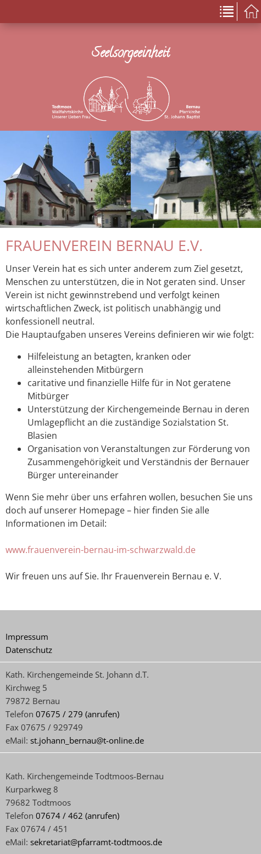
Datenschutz (28, 649)
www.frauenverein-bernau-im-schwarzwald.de (100, 550)
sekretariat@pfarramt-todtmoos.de (96, 841)
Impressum (26, 636)
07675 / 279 (59, 713)
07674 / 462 (59, 815)
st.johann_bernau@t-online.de (87, 740)
